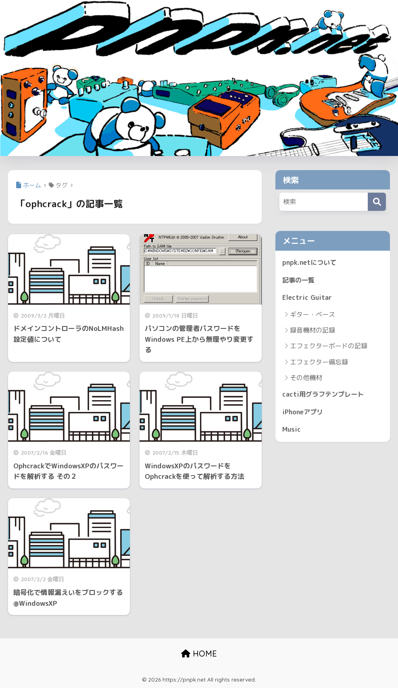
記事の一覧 (299, 280)
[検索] (377, 202)
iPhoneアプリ (304, 413)
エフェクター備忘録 (319, 363)
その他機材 (306, 378)
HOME (199, 654)
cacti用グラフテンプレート (325, 396)
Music (292, 431)
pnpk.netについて (310, 262)
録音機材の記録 (312, 331)
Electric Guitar (307, 298)
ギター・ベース (312, 315)
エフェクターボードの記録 (328, 347)
